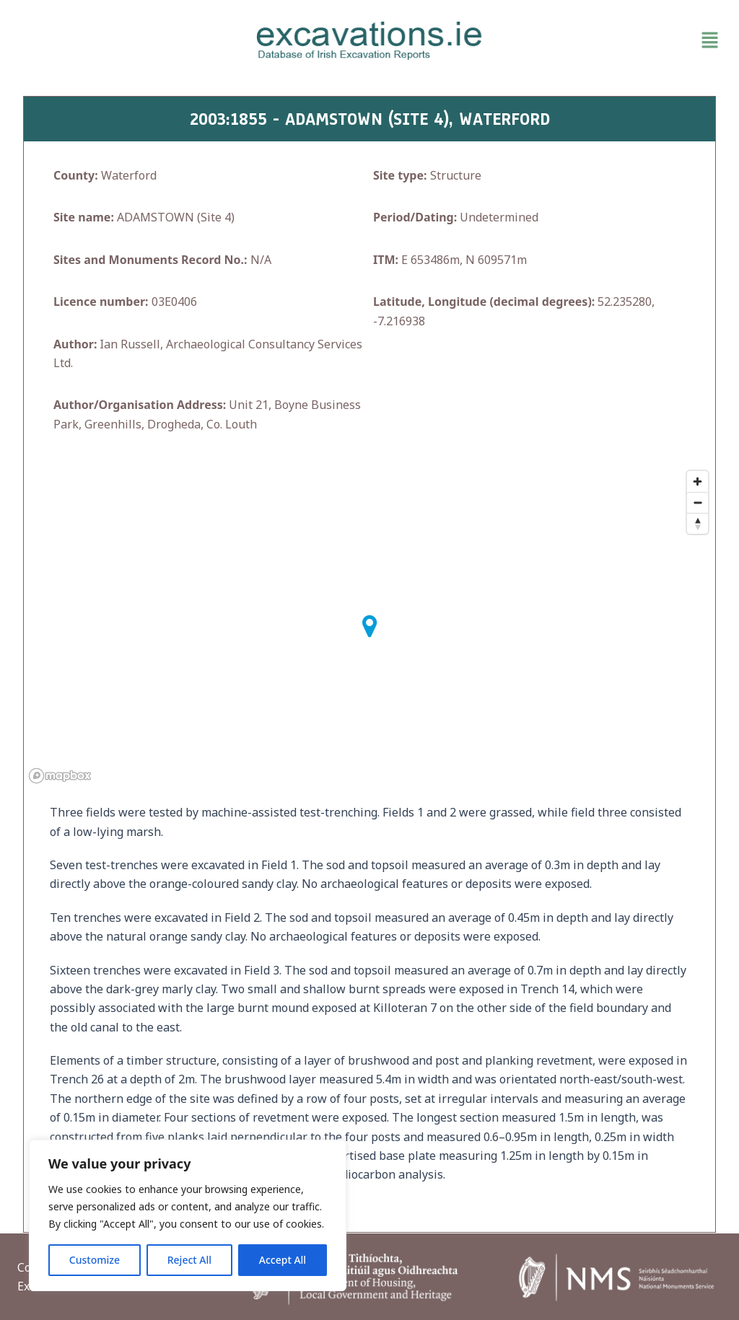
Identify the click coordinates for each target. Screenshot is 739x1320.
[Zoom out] (697, 502)
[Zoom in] (697, 481)
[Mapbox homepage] (60, 775)
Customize (94, 1260)
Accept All (282, 1260)
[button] (611, 40)
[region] (187, 1215)
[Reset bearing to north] (697, 523)
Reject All (189, 1260)
